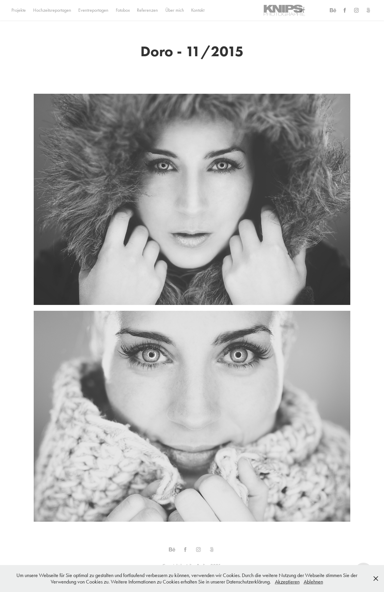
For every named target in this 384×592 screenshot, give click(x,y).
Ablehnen (313, 582)
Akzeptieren (287, 582)
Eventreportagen (93, 10)
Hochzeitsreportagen (52, 10)
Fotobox (123, 10)
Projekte (18, 10)
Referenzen (147, 10)
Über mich (174, 10)
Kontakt (197, 10)
